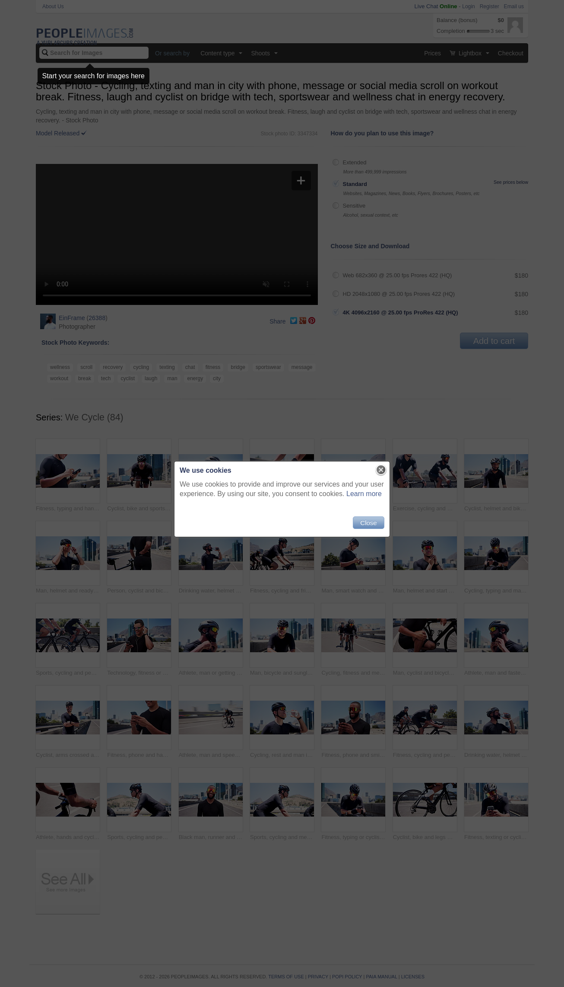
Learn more (364, 493)
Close (368, 522)
